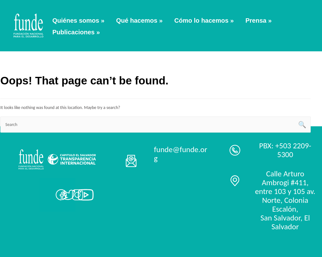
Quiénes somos (79, 20)
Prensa (258, 20)
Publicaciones (76, 32)
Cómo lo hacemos (204, 20)
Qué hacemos (139, 20)
